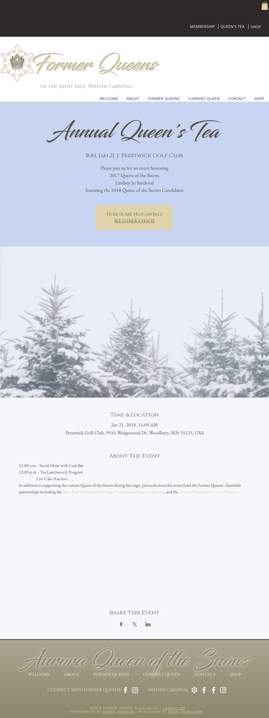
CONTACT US (174, 708)
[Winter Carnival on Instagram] (223, 690)
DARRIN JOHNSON (118, 712)
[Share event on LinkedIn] (148, 624)
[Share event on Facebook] (121, 624)
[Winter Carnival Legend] (194, 690)
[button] (264, 6)
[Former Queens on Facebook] (125, 690)
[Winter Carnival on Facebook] (213, 690)
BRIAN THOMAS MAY (185, 712)
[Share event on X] (134, 624)
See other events (134, 221)
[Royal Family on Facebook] (204, 690)
